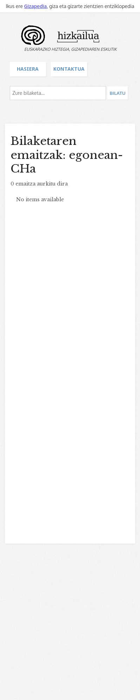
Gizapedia (35, 6)
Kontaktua (69, 68)
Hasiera (28, 68)
